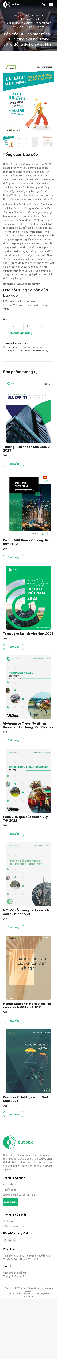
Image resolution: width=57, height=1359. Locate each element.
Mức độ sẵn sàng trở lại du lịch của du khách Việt (26, 912)
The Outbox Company (40, 351)
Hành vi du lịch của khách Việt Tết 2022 (25, 818)
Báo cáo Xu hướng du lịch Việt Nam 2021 (25, 1099)
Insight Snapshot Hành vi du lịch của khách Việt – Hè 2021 (27, 1005)
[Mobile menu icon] (51, 5)
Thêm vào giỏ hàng (19, 333)
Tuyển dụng (9, 1189)
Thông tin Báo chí (13, 1276)
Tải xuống (13, 463)
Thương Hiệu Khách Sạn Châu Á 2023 (26, 448)
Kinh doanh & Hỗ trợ (14, 1272)
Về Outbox (9, 1184)
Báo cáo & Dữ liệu (13, 1226)
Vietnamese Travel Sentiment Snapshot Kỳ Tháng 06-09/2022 (28, 725)
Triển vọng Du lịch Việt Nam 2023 (28, 634)
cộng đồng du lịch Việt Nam (33, 347)
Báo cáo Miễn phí (21, 343)
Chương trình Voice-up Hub (19, 1194)
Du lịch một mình (10, 351)
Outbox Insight (24, 351)
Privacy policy (15, 1294)
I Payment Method (30, 1294)
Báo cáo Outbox (14, 347)
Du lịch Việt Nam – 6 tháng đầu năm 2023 (26, 542)
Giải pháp (8, 1221)
